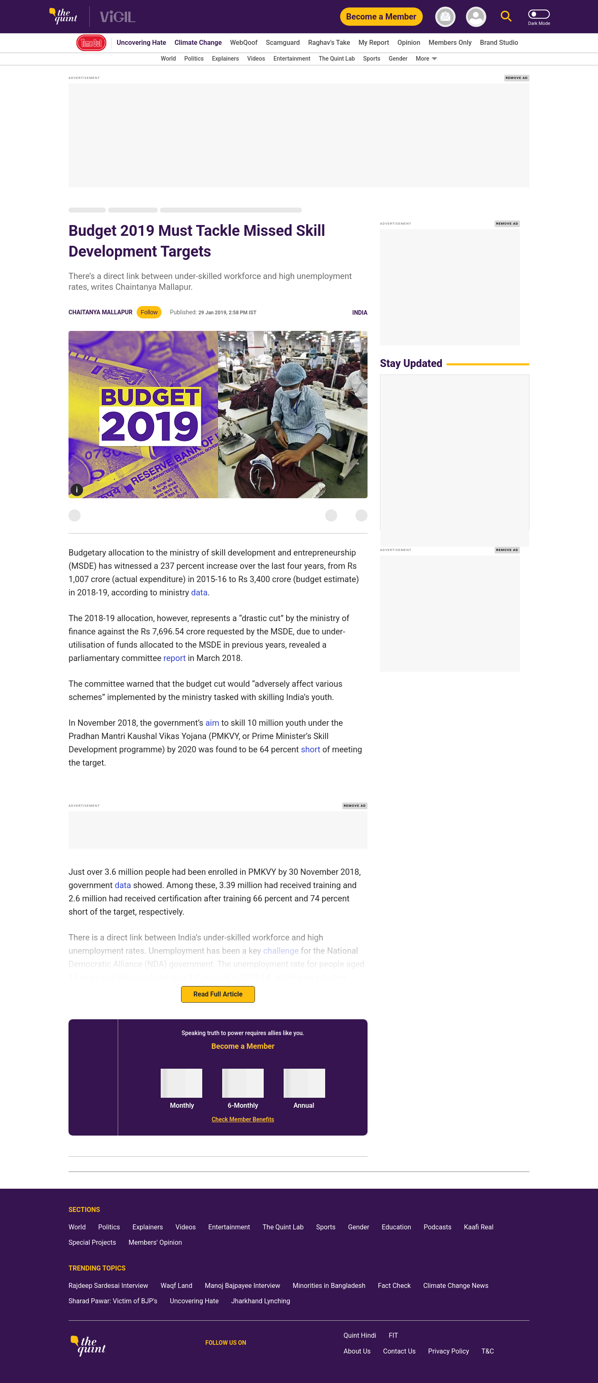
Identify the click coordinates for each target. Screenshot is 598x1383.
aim (212, 723)
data (199, 592)
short (310, 749)
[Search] (506, 17)
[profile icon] (476, 17)
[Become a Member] (381, 16)
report (175, 658)
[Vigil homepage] (117, 17)
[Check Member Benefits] (243, 1119)
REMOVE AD (517, 78)
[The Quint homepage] (63, 17)
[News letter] (445, 17)
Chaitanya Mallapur (100, 312)
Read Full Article (218, 994)
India (360, 312)
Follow (149, 312)
